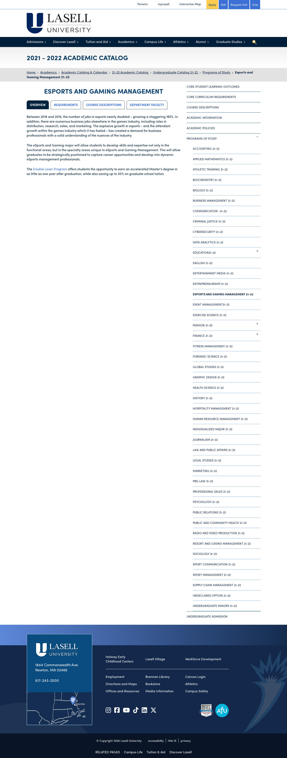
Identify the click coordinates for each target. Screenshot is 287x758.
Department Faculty (147, 104)
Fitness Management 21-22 (212, 346)
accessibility (156, 740)
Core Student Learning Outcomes (213, 86)
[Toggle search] (254, 42)
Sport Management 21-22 (212, 575)
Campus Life (153, 41)
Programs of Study (216, 72)
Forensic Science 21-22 (210, 356)
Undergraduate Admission (207, 616)
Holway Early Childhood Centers (119, 659)
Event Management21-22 (211, 304)
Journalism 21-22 (205, 439)
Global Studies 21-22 (208, 367)
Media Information (159, 691)
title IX (172, 740)
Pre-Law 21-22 (203, 481)
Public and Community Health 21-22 (220, 523)
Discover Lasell (64, 41)
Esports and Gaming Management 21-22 (223, 294)
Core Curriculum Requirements (211, 97)
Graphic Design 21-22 (208, 377)
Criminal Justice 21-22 (209, 221)
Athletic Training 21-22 (210, 169)
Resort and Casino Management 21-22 (222, 543)
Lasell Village (155, 659)
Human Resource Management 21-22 (220, 419)
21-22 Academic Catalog (130, 72)
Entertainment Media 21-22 (213, 273)
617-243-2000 (47, 680)
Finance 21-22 (227, 334)
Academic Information (204, 117)
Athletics (179, 41)
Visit (223, 4)
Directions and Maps (121, 684)
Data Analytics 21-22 (208, 242)
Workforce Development (203, 659)
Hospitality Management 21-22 (216, 408)
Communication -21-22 (210, 211)
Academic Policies (201, 128)
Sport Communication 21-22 (214, 564)
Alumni (201, 41)
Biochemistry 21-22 (207, 180)
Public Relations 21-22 (209, 512)
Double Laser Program (50, 169)
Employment (115, 676)
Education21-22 (227, 250)
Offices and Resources (122, 691)
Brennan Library (157, 676)
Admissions (35, 41)
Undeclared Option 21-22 (211, 595)
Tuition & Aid (156, 752)
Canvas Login (195, 676)
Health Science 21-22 (208, 387)
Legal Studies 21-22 (207, 460)
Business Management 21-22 (214, 200)
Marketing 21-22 (205, 471)
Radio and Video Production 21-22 (219, 533)
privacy (186, 740)
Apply (212, 4)
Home (31, 72)
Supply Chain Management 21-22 (217, 585)
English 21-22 (202, 263)
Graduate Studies (229, 41)
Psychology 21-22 (206, 502)
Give (255, 4)
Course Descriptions (103, 104)
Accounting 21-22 (206, 148)
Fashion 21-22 (227, 323)
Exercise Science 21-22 (209, 315)
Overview (38, 104)
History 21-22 (202, 398)
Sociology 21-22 (205, 554)
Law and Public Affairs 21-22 (214, 450)
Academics (126, 41)
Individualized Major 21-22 (212, 429)
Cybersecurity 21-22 (208, 232)
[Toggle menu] (45, 42)
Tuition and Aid (97, 41)
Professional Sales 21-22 (211, 491)
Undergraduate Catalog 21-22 (176, 72)
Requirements (66, 104)
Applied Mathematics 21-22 (212, 159)
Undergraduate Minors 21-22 (215, 606)
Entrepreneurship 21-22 (210, 284)
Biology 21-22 (203, 190)
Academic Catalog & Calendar (84, 72)
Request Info (239, 4)
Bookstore (152, 684)
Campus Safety (196, 691)
